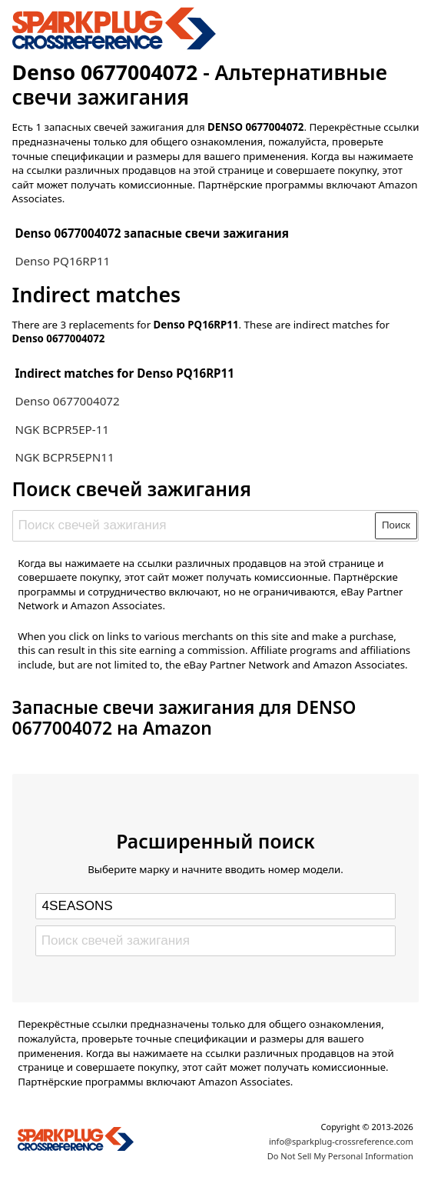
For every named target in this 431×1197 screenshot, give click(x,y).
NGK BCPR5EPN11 (64, 457)
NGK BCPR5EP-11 (62, 429)
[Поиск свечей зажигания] (194, 525)
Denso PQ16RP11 (62, 260)
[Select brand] (215, 906)
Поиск (396, 525)
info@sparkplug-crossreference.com (341, 1141)
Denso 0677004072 (67, 400)
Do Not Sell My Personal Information (340, 1156)
